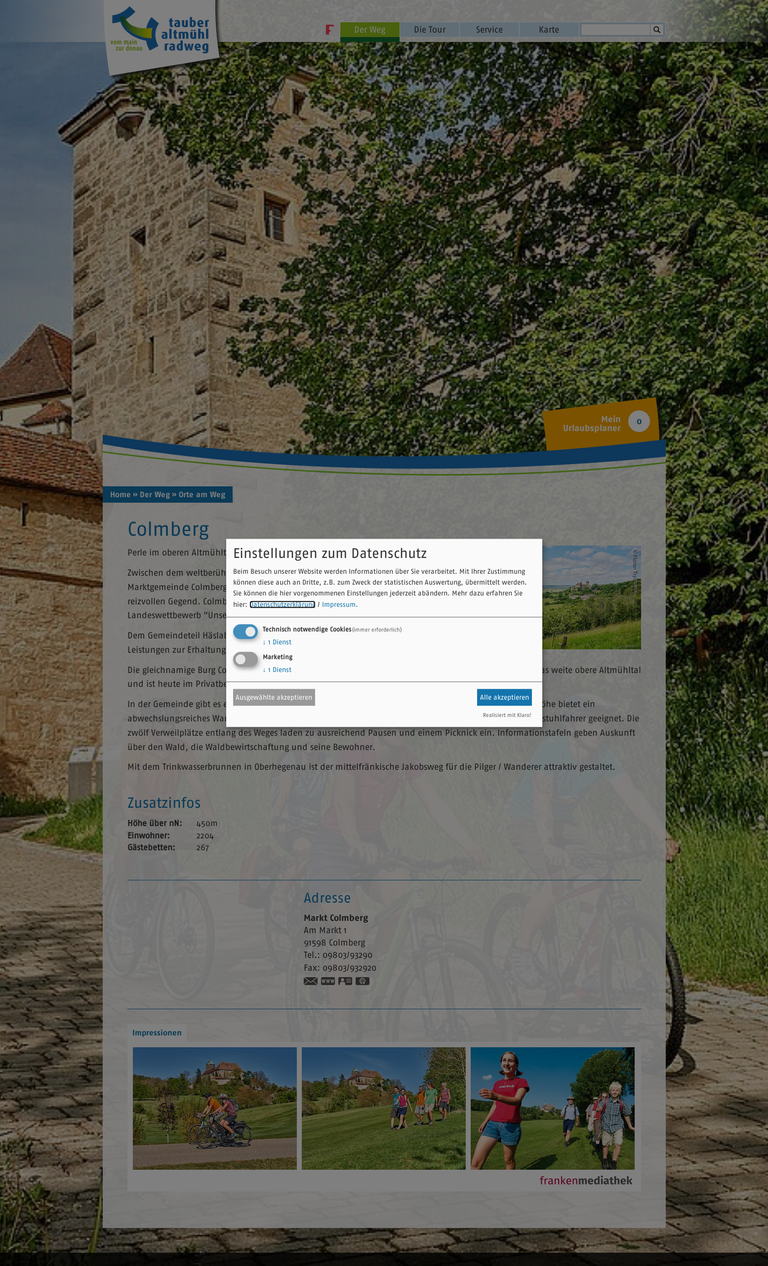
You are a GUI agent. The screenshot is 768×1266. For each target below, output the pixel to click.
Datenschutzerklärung (282, 604)
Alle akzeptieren (504, 697)
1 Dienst (277, 642)
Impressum (339, 604)
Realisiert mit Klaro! (507, 715)
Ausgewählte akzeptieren (274, 697)
